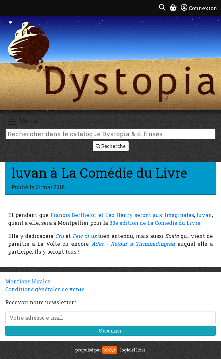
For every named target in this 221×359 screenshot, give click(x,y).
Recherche (111, 146)
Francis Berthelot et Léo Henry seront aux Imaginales (122, 214)
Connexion (199, 7)
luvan (204, 214)
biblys (109, 349)
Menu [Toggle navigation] (23, 122)
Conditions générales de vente (45, 289)
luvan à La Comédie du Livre (99, 172)
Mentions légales (27, 281)
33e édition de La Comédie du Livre (154, 222)
